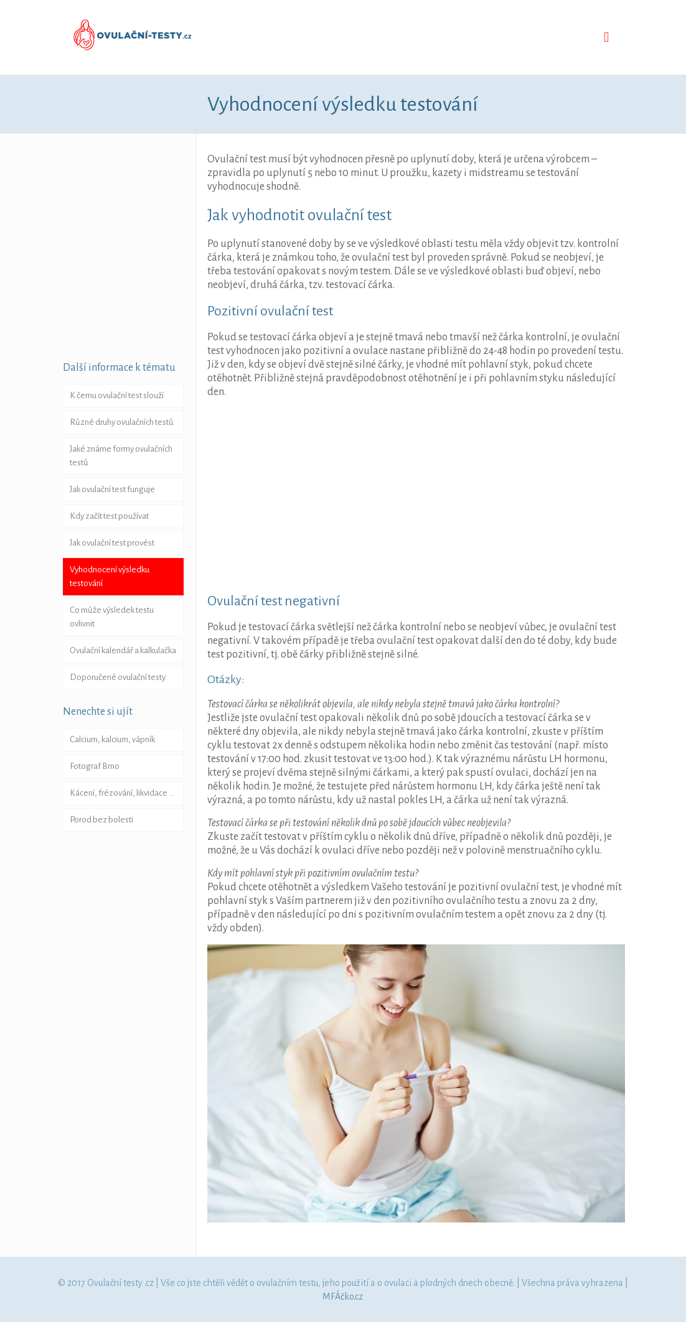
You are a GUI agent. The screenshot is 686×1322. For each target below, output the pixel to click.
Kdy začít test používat (109, 516)
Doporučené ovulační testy (118, 677)
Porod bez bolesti (101, 819)
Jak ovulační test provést (112, 542)
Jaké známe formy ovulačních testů (121, 455)
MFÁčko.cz (342, 1296)
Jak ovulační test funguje (112, 489)
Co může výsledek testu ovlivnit (112, 616)
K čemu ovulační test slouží (117, 395)
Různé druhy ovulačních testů (122, 422)
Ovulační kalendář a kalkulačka (123, 650)
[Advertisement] (446, 495)
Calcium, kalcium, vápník (112, 739)
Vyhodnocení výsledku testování (109, 576)
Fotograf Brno (95, 766)
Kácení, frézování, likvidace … (122, 793)
